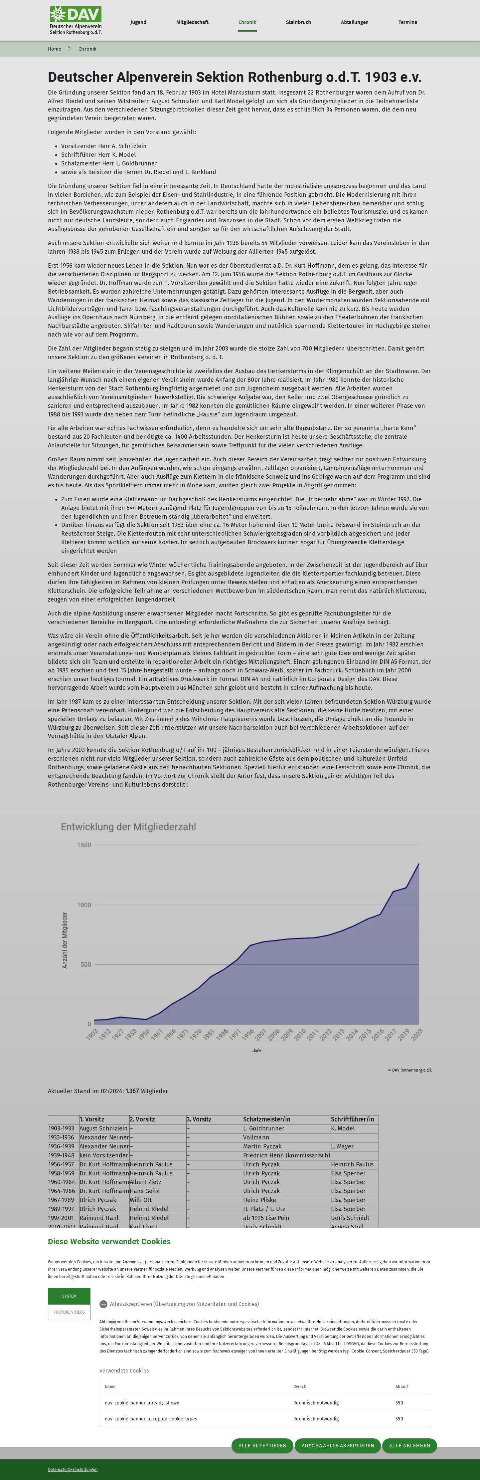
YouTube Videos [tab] (69, 1312)
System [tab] (69, 1296)
